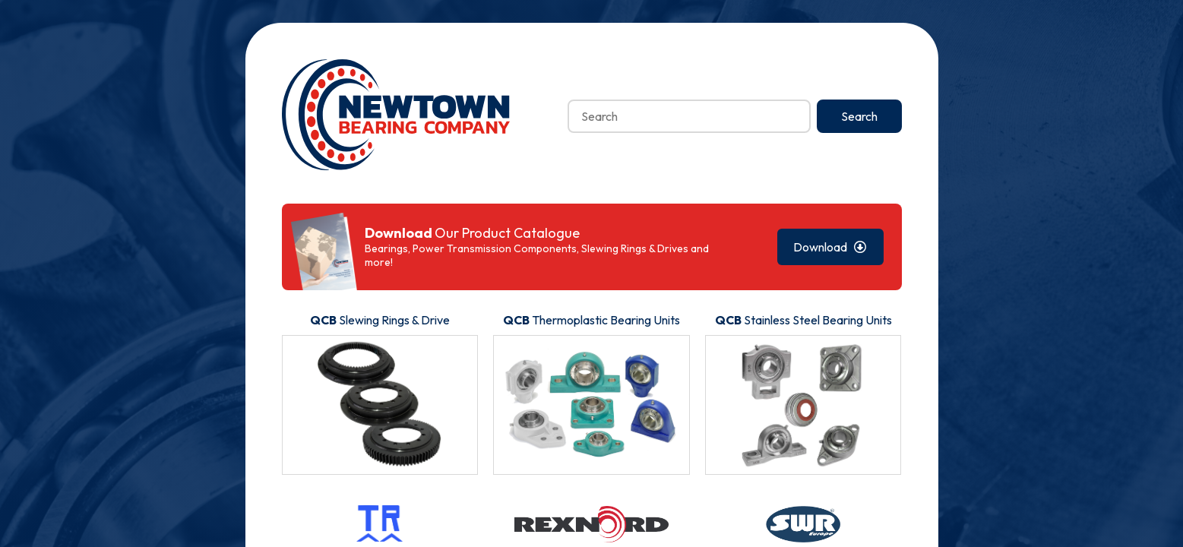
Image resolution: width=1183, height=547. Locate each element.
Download (830, 247)
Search (859, 116)
